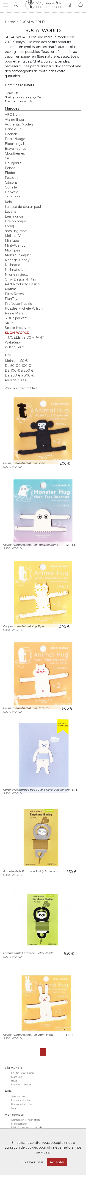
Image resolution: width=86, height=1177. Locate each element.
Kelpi (9, 202)
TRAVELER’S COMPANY (24, 337)
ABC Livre (13, 115)
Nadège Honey (17, 260)
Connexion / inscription (25, 1119)
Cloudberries (15, 153)
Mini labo (12, 241)
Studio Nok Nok (17, 328)
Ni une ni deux (16, 274)
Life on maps (15, 221)
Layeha (11, 211)
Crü (7, 158)
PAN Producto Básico (22, 284)
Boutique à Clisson (22, 1073)
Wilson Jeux (14, 347)
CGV (14, 1107)
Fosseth (11, 178)
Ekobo (10, 173)
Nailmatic (12, 265)
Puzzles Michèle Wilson (24, 308)
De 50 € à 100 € (18, 366)
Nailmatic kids (16, 270)
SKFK (9, 323)
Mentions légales (21, 1084)
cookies (32, 1147)
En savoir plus (32, 1162)
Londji (9, 226)
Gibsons (11, 182)
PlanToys (12, 299)
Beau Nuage (15, 139)
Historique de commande (26, 1127)
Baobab (11, 134)
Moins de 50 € (16, 361)
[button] (5, 4)
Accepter (57, 1162)
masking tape (16, 231)
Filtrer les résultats (19, 85)
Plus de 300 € (16, 380)
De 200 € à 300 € (19, 375)
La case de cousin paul (23, 207)
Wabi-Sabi (13, 342)
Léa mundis (14, 216)
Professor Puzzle (18, 304)
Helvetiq (11, 192)
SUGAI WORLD (17, 333)
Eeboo (10, 168)
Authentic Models (19, 124)
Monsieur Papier (18, 255)
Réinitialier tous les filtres (21, 388)
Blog (14, 1080)
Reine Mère (14, 313)
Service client (19, 1096)
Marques (16, 1076)
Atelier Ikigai (15, 119)
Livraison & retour (21, 1100)
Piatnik (10, 289)
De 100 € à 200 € (19, 370)
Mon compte (19, 1123)
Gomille (11, 187)
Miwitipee (12, 250)
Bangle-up (13, 129)
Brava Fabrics (15, 148)
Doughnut (13, 163)
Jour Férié (13, 197)
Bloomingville (16, 144)
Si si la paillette (16, 318)
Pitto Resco (14, 294)
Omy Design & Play (20, 279)
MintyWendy (15, 245)
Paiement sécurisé (22, 1104)
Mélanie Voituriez (18, 236)
